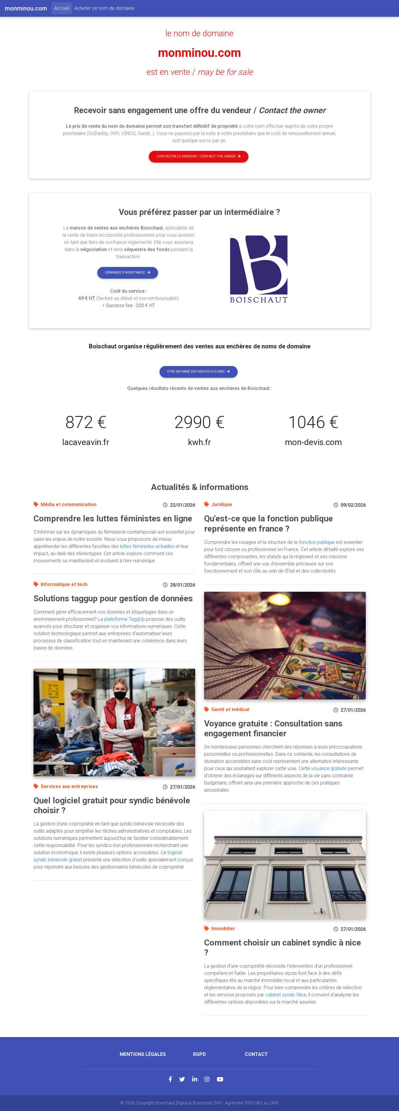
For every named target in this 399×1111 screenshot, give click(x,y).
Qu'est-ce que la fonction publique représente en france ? (268, 524)
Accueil (63, 7)
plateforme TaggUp (124, 619)
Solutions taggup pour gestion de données (113, 598)
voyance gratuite (329, 768)
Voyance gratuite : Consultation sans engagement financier (273, 729)
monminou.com (199, 53)
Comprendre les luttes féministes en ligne (113, 518)
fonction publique (317, 542)
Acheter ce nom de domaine (104, 8)
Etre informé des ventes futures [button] (198, 372)
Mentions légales (143, 1054)
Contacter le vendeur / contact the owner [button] (199, 156)
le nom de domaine (199, 33)
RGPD (199, 1054)
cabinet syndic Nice (285, 995)
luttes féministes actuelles (147, 546)
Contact (256, 1054)
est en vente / (200, 72)
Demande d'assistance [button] (127, 272)
